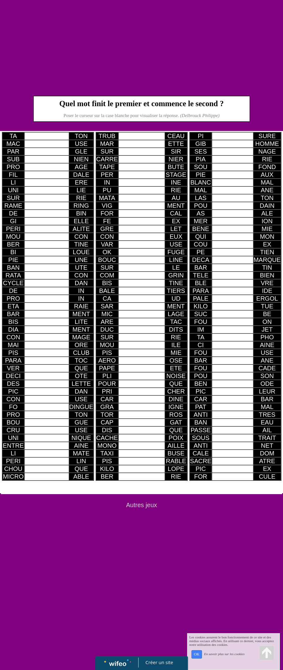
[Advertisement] (141, 46)
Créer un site (159, 662)
